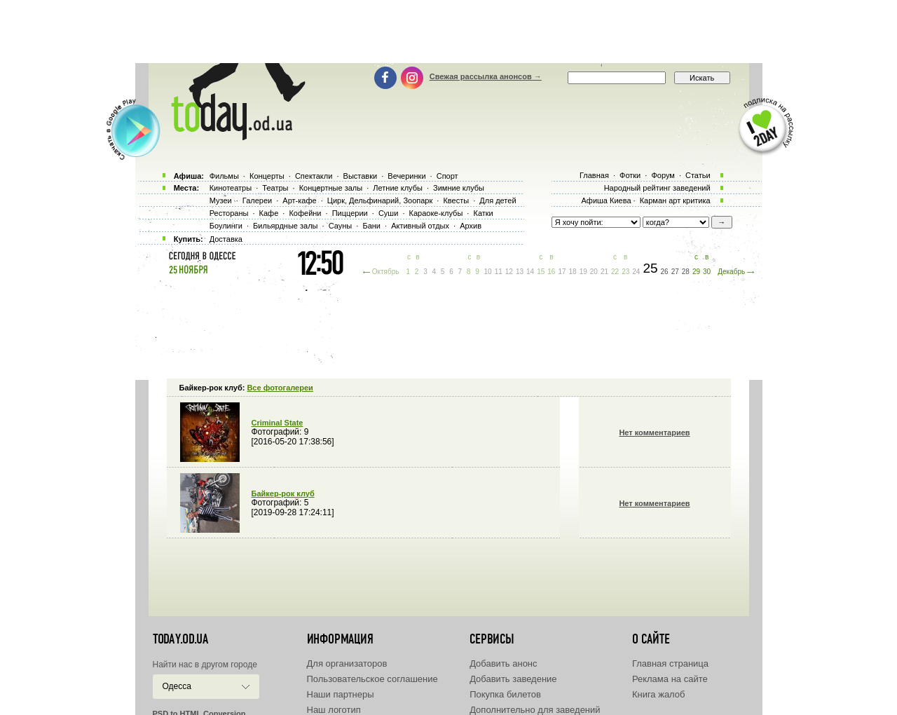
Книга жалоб (658, 694)
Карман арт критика (675, 200)
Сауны (340, 226)
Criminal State (277, 422)
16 (551, 271)
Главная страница (670, 663)
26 (665, 271)
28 (686, 271)
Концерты (267, 176)
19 (583, 271)
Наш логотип (334, 709)
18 (573, 271)
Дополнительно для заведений (535, 709)
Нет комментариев (654, 432)
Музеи (221, 200)
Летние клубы (398, 188)
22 (615, 271)
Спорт (447, 176)
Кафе (269, 213)
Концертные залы (330, 188)
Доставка (226, 239)
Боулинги (226, 226)
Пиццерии (350, 213)
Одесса (177, 686)
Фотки (630, 175)
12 (509, 271)
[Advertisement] (448, 31)
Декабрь (731, 271)
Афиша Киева (606, 200)
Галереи (257, 200)
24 (636, 271)
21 (604, 271)
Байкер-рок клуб (283, 493)
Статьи (698, 175)
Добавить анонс (503, 663)
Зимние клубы (458, 188)
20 (594, 271)
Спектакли (314, 176)
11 (498, 271)
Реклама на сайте (670, 679)
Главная (594, 175)
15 (541, 271)
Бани (371, 226)
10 (488, 271)
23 (625, 271)
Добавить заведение (513, 679)
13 (519, 271)
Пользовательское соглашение (372, 679)
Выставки (360, 176)
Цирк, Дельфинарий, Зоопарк (379, 200)
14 (530, 271)
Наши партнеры (340, 694)
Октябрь (385, 271)
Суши (388, 213)
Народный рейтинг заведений (657, 188)
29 (696, 271)
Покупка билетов (505, 694)
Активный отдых (420, 226)
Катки (483, 213)
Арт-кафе (299, 200)
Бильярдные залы (285, 226)
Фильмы (224, 176)
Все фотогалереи (280, 387)
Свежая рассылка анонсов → (486, 76)
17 (562, 271)
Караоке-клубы (436, 213)
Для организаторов (347, 663)
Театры (275, 188)
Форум (662, 175)
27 (675, 271)
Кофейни (305, 213)
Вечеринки (406, 176)
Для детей (497, 200)
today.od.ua (180, 639)
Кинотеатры (231, 188)
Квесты (456, 200)
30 (707, 271)
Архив (470, 226)
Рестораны (229, 213)
